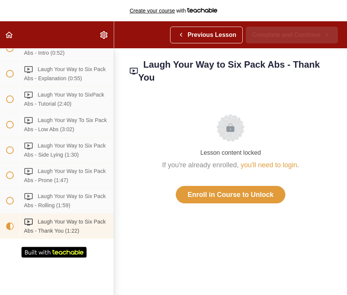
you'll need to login (269, 165)
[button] (9, 34)
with (174, 10)
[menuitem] (104, 34)
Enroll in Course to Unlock (231, 194)
